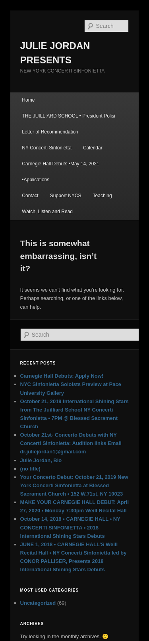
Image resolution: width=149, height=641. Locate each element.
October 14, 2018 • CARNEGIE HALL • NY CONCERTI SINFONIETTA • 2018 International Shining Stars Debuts (70, 527)
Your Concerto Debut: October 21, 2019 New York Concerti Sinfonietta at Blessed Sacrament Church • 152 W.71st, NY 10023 (74, 485)
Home (28, 100)
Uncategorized (38, 603)
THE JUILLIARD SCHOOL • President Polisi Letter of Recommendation (68, 124)
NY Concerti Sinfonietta (47, 148)
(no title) (30, 469)
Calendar (93, 148)
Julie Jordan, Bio (41, 460)
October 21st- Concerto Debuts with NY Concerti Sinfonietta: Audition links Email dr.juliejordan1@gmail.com (71, 443)
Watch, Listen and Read (47, 211)
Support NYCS (65, 195)
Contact (30, 195)
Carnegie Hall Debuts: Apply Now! (62, 376)
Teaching (102, 195)
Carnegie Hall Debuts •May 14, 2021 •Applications (60, 171)
